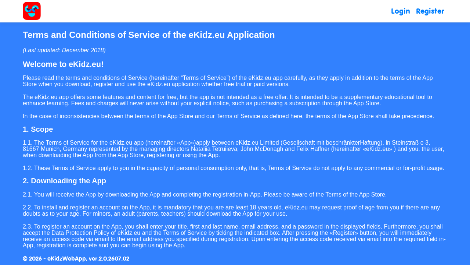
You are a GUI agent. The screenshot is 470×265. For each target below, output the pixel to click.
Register (430, 10)
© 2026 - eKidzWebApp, (56, 258)
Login (400, 10)
